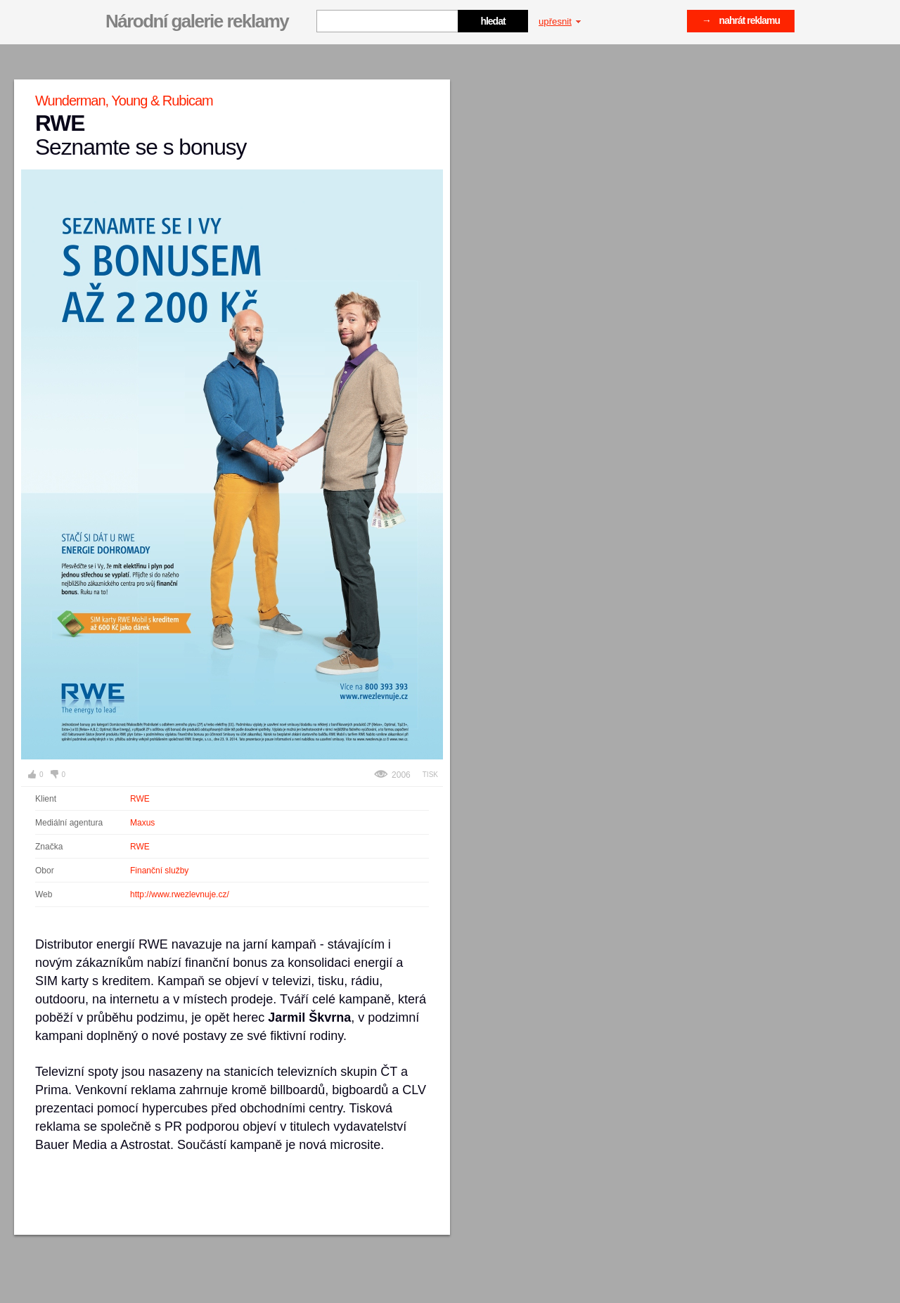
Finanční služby (159, 870)
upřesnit (560, 21)
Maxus (142, 823)
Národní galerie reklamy (196, 21)
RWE (140, 799)
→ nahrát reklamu (741, 20)
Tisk (430, 774)
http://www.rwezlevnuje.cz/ (179, 894)
